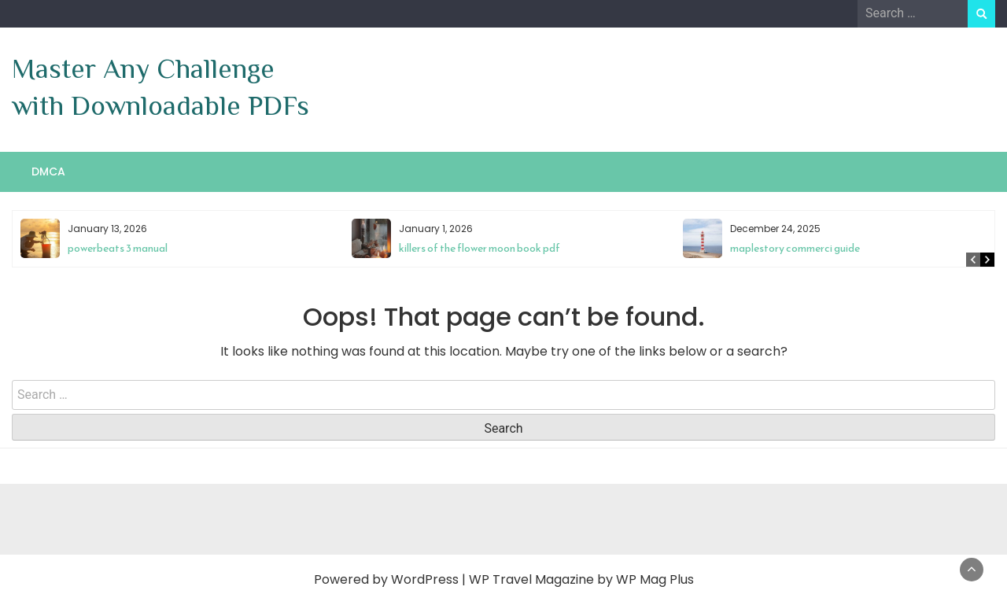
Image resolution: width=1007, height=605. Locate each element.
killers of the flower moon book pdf (479, 248)
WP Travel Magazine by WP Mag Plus (581, 579)
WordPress (425, 579)
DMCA (48, 171)
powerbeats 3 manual (118, 248)
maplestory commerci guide (795, 248)
